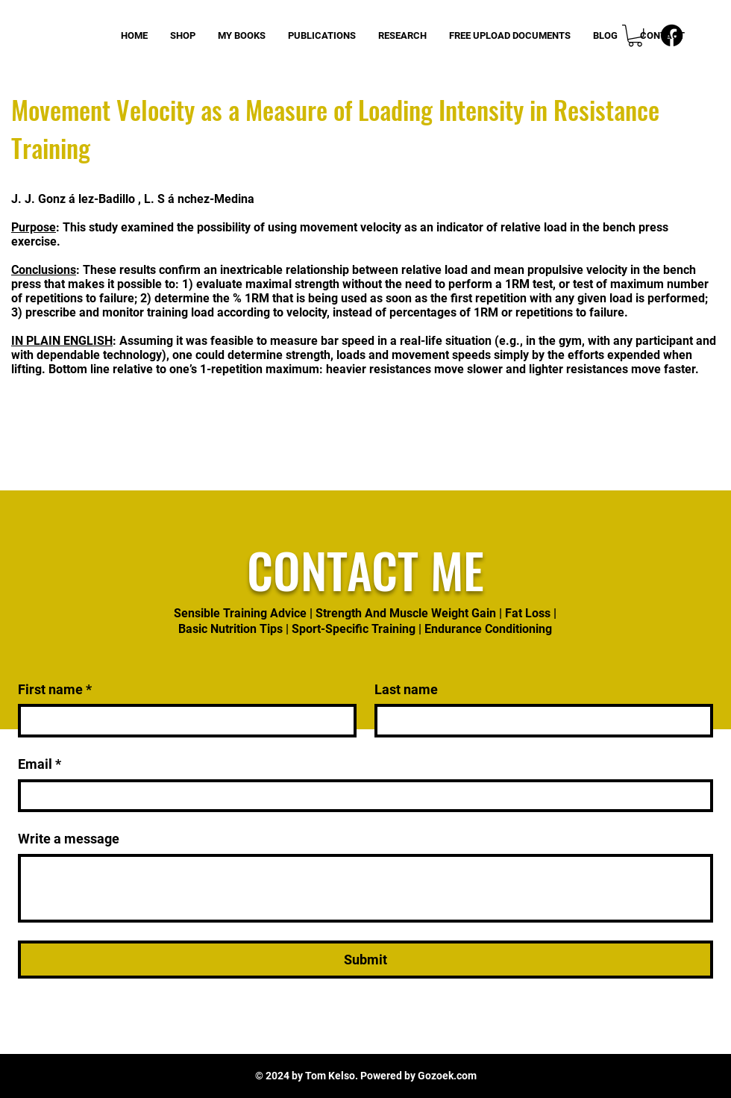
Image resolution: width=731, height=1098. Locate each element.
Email (39, 764)
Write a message (68, 838)
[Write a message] (365, 888)
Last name (406, 689)
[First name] (183, 720)
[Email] (361, 796)
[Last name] (539, 720)
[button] (635, 35)
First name (55, 689)
